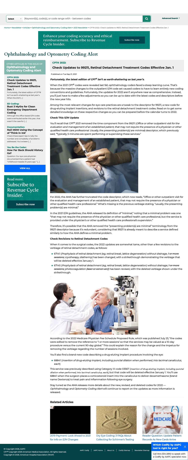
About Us (110, 450)
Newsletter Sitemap (142, 450)
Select (11, 19)
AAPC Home (98, 450)
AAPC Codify (84, 450)
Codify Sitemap (124, 450)
